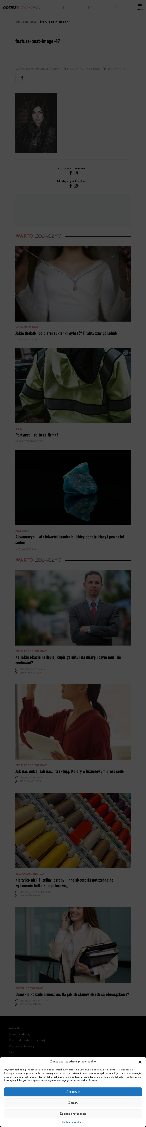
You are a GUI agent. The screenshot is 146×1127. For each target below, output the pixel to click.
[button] (140, 1062)
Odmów (73, 1102)
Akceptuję (73, 1091)
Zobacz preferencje (73, 1113)
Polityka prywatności (73, 1122)
